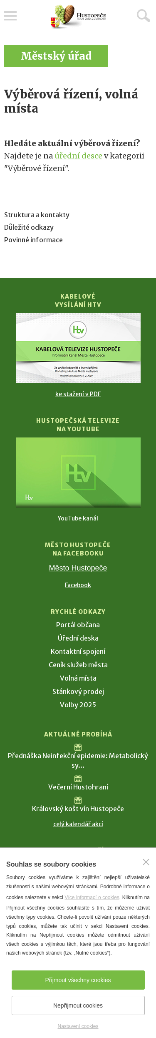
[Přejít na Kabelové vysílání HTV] (78, 348)
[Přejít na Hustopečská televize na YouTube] (78, 472)
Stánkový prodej (78, 691)
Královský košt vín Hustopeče (78, 808)
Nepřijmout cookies (78, 1005)
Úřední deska (78, 638)
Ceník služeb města (78, 665)
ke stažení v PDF (78, 394)
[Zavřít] (146, 862)
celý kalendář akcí (78, 824)
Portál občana (78, 625)
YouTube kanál (78, 518)
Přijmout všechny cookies (78, 980)
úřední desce (78, 156)
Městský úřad (56, 56)
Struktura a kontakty (36, 215)
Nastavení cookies (77, 1026)
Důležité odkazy (29, 227)
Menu (10, 15)
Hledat (143, 15)
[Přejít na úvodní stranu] (78, 17)
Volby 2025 (78, 705)
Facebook (78, 585)
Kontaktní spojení (78, 651)
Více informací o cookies (91, 897)
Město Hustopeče (78, 568)
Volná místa (78, 678)
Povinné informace (33, 240)
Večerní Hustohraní (78, 787)
